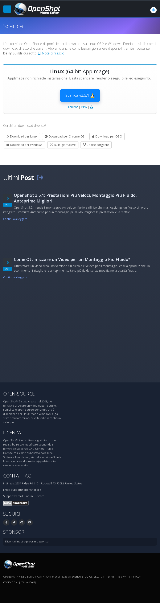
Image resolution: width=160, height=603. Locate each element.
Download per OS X (107, 136)
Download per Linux (22, 136)
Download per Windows (24, 145)
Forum (29, 496)
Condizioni (10, 582)
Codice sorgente (96, 145)
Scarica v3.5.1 (80, 95)
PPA (84, 107)
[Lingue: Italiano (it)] (153, 10)
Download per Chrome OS (65, 136)
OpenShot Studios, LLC (83, 576)
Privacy (136, 576)
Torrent (72, 107)
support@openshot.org (26, 490)
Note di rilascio (51, 53)
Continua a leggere (15, 219)
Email (19, 496)
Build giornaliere (63, 145)
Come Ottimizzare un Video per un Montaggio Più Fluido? (72, 259)
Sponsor (13, 532)
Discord (39, 496)
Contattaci (17, 475)
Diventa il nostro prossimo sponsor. (27, 541)
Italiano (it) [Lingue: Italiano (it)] (28, 582)
